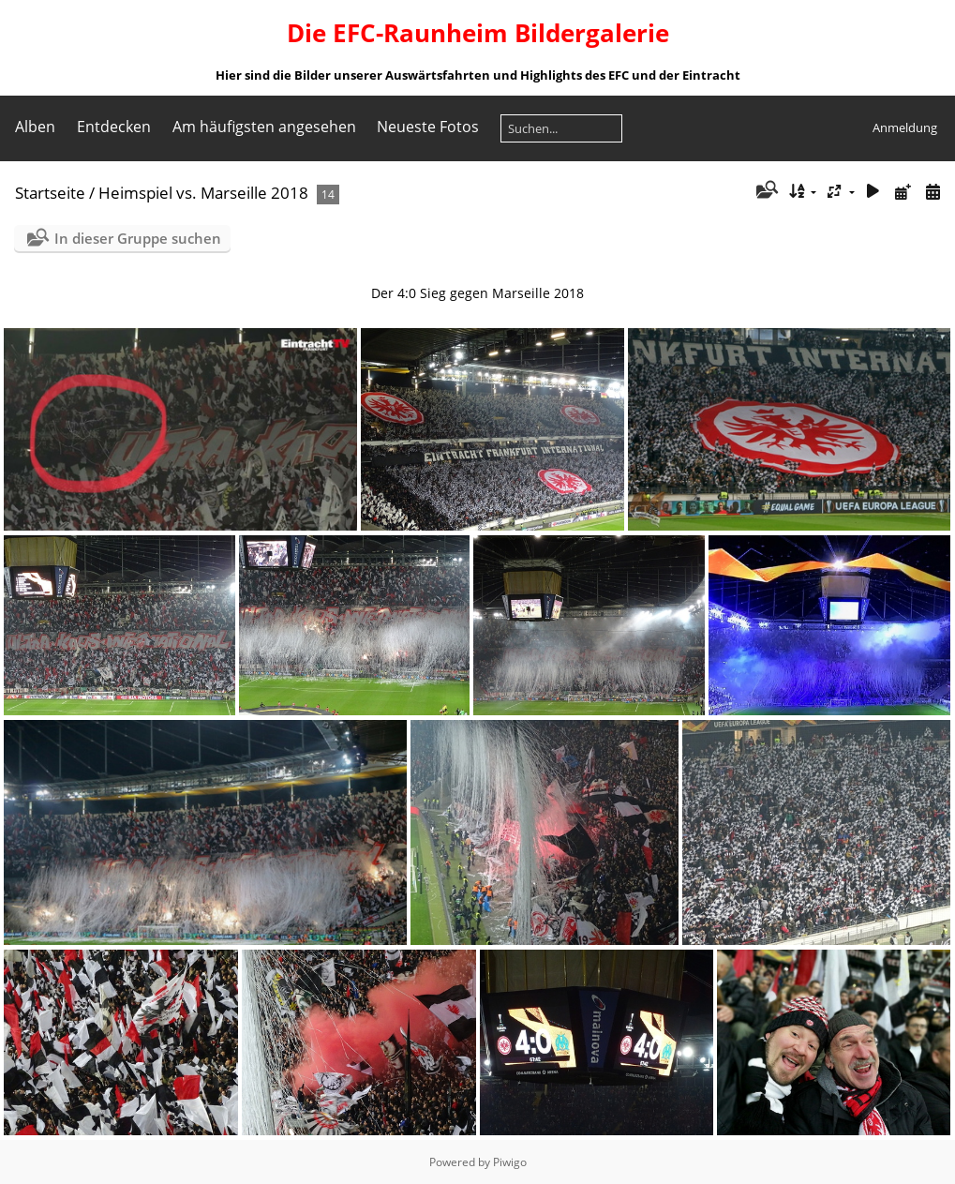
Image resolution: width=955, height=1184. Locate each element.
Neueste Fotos (428, 126)
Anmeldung (905, 127)
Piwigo (510, 1162)
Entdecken (114, 126)
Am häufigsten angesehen (264, 126)
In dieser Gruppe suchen (137, 238)
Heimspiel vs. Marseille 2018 (203, 192)
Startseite (50, 192)
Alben (35, 126)
